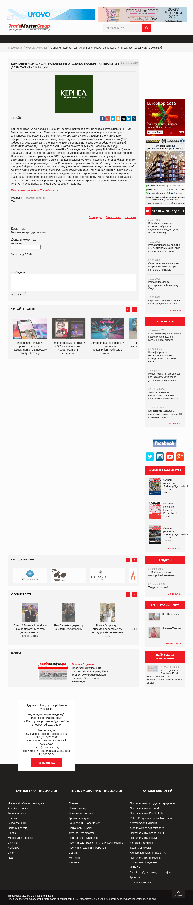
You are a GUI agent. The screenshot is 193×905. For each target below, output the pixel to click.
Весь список (113, 217)
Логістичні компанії (141, 842)
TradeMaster (15, 47)
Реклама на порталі (81, 813)
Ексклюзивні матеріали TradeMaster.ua (34, 190)
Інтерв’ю (13, 818)
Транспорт (136, 877)
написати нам (47, 762)
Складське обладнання (144, 862)
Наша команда (78, 808)
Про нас (74, 803)
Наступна (130, 217)
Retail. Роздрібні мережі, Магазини (151, 818)
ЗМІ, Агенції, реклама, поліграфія (150, 872)
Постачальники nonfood (144, 808)
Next (134, 309)
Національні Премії (80, 828)
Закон (11, 852)
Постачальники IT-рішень (145, 857)
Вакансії (74, 862)
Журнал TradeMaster (81, 832)
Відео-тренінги (17, 822)
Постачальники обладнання (147, 832)
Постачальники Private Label (147, 813)
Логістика (13, 847)
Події (11, 857)
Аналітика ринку (18, 808)
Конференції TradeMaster (84, 822)
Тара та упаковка (140, 847)
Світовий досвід (17, 828)
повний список (173, 643)
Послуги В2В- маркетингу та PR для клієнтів (96, 842)
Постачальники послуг (143, 837)
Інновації (13, 832)
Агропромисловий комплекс (147, 828)
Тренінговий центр (80, 818)
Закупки (13, 842)
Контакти (74, 857)
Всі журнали (174, 548)
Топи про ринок (17, 813)
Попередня (95, 217)
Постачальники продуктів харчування (152, 803)
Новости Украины (36, 47)
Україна (158, 211)
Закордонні (175, 211)
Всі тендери (174, 593)
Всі (148, 211)
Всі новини (175, 423)
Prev (128, 309)
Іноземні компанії (140, 882)
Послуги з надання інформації (87, 847)
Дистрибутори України (143, 822)
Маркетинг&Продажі (20, 837)
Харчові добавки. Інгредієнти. (148, 852)
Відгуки (73, 852)
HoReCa (135, 867)
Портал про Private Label (84, 837)
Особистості (21, 594)
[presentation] (39, 300)
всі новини (175, 310)
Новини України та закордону (26, 803)
